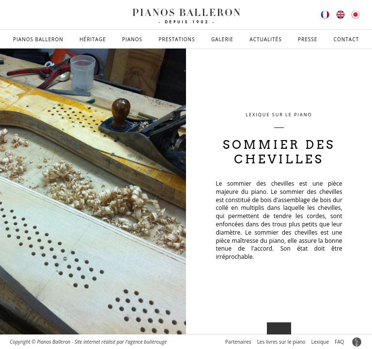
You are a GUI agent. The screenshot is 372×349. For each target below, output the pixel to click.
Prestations (176, 39)
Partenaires (238, 341)
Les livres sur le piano (281, 341)
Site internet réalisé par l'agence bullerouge (121, 341)
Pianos (132, 39)
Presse (307, 39)
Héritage (92, 39)
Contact (346, 39)
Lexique (320, 341)
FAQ (339, 341)
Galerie (222, 39)
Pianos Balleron (38, 39)
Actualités (265, 39)
